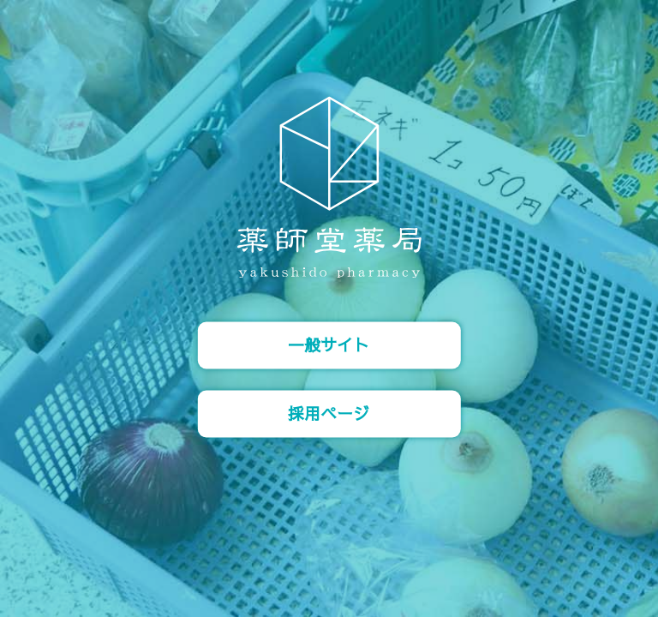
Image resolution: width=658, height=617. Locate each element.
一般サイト (328, 345)
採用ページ (328, 414)
